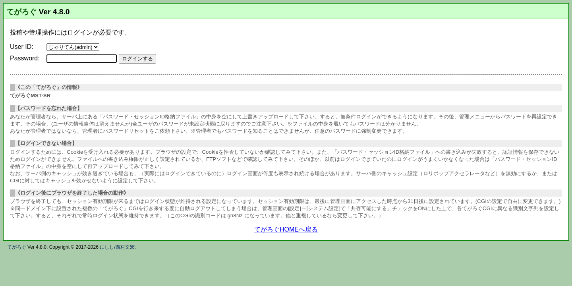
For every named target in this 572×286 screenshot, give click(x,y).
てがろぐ (21, 11)
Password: (25, 58)
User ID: (21, 46)
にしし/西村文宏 (117, 247)
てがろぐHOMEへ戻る (286, 229)
